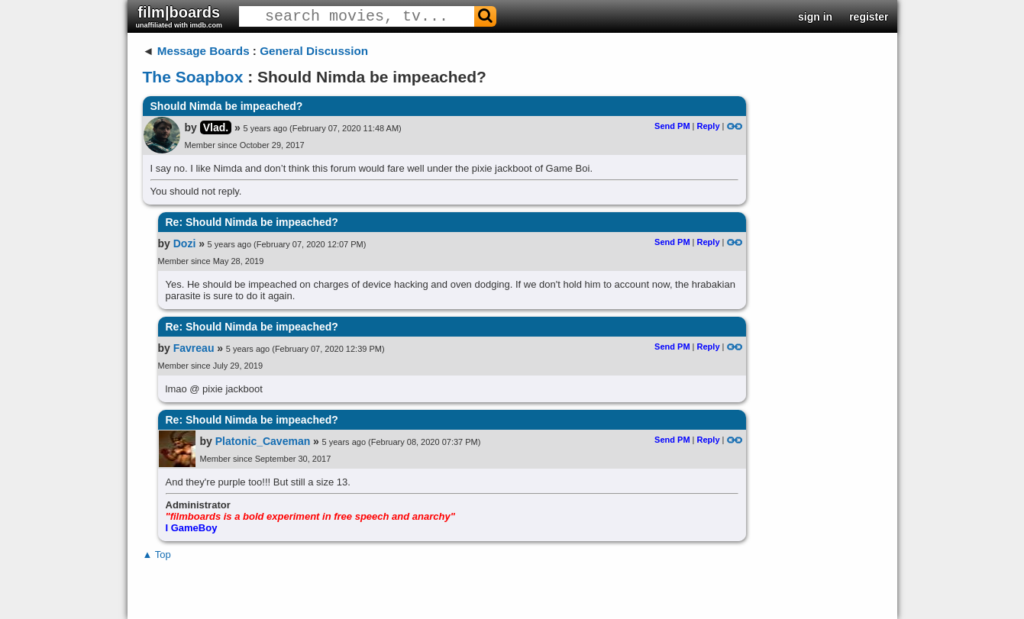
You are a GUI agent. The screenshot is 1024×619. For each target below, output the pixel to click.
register (868, 17)
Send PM (672, 126)
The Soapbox (193, 76)
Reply (708, 126)
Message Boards (203, 50)
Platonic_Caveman (263, 441)
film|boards (179, 16)
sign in (815, 17)
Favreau (194, 348)
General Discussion (314, 50)
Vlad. (215, 127)
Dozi (184, 243)
